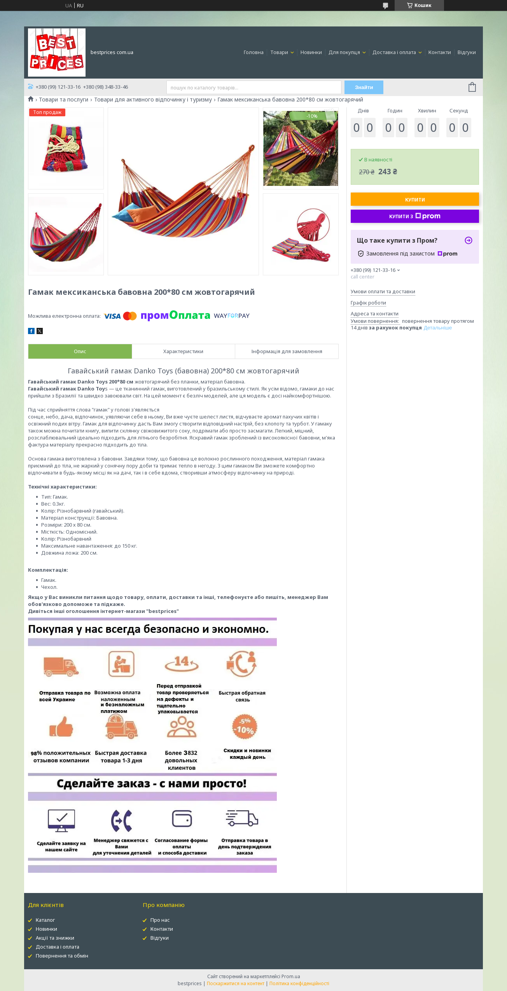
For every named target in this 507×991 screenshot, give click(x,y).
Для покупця (345, 52)
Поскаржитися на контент (235, 983)
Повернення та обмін (62, 955)
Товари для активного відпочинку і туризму (153, 99)
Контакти (439, 52)
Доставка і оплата (394, 52)
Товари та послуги (63, 99)
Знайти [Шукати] (364, 87)
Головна (254, 52)
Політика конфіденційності (299, 983)
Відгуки (467, 52)
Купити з (415, 216)
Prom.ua (290, 976)
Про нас (160, 919)
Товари (279, 52)
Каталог (45, 919)
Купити (415, 199)
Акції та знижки (55, 937)
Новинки (311, 52)
